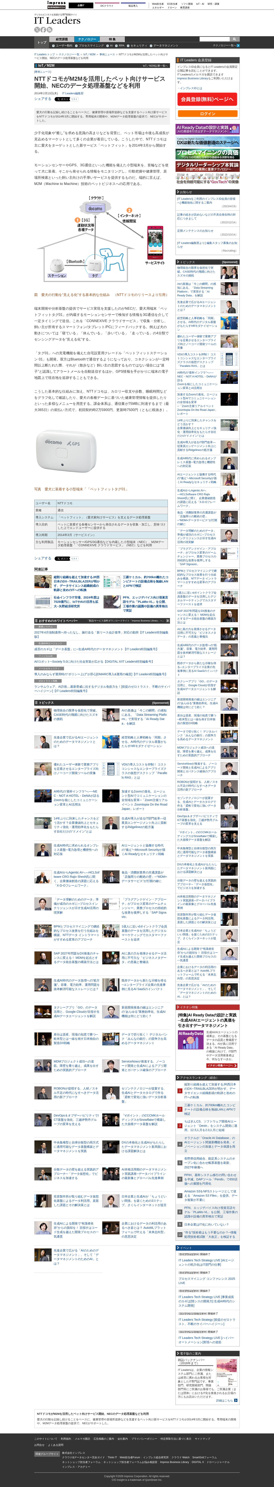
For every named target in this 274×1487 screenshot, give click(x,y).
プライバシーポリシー (144, 1438)
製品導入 (133, 6)
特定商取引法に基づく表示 (176, 1438)
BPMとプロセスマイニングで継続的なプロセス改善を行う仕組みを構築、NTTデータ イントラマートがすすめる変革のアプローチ (197, 578)
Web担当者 (158, 4)
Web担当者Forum (130, 1457)
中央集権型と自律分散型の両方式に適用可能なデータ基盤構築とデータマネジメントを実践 (76, 1147)
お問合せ (39, 1444)
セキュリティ (139, 45)
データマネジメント (166, 45)
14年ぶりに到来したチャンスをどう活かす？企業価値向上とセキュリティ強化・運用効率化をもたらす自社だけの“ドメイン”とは (196, 428)
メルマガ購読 (82, 1438)
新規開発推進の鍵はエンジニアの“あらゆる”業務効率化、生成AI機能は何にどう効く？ (143, 1012)
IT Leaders (57, 20)
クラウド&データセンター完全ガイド (83, 1457)
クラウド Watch (180, 1457)
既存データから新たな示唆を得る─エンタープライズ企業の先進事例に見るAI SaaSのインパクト (144, 985)
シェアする (42, 99)
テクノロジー (87, 39)
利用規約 (66, 1438)
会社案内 (123, 1438)
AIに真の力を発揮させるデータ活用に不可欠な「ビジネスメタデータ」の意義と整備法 (144, 958)
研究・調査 (213, 4)
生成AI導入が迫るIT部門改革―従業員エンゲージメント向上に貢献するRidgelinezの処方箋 (144, 823)
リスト (74, 99)
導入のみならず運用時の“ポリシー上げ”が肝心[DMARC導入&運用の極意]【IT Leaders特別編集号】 (101, 674)
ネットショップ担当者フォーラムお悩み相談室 (130, 1462)
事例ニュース (107, 54)
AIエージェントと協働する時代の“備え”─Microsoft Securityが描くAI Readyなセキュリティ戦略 (143, 850)
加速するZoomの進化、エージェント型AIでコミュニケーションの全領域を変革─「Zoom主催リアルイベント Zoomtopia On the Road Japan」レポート (145, 800)
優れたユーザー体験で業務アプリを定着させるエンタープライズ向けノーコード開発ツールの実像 (76, 769)
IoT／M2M (89, 54)
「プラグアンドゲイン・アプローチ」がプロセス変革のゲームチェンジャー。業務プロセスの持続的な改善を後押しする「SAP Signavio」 (144, 908)
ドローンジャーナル (218, 1462)
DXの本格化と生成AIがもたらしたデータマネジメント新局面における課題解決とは (144, 1147)
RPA (121, 45)
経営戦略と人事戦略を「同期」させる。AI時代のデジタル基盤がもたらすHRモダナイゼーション (144, 742)
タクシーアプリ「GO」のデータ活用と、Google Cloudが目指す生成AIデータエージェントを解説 (77, 1012)
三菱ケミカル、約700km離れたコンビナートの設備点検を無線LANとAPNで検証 (145, 581)
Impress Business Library (192, 78)
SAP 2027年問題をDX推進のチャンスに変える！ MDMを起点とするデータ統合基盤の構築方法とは (76, 958)
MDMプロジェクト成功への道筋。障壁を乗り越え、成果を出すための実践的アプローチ (76, 1066)
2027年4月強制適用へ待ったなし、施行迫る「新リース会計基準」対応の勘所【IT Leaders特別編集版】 (101, 634)
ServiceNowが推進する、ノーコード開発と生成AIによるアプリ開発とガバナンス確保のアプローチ (144, 1066)
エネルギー (158, 7)
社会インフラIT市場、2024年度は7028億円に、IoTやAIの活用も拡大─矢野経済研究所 (76, 602)
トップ (41, 42)
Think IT (112, 1457)
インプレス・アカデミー (76, 1466)
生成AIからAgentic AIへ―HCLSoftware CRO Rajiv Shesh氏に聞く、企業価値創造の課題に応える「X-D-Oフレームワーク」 (196, 498)
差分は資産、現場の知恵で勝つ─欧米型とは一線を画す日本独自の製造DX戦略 (76, 1039)
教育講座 (185, 7)
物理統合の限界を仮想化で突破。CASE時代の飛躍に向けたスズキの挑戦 (76, 715)
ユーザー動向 (64, 45)
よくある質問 (55, 1444)
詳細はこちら (224, 1400)
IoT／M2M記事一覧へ (155, 65)
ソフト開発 (187, 4)
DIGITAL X (198, 1462)
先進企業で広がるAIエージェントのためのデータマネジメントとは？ (76, 742)
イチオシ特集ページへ (221, 1065)
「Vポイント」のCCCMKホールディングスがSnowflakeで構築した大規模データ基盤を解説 (144, 1120)
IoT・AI (200, 4)
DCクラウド (107, 6)
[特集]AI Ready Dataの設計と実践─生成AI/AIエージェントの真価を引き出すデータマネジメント (207, 1020)
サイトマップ (202, 1438)
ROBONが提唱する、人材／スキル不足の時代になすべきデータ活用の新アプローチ (76, 1093)
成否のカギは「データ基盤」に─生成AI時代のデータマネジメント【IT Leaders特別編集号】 (96, 649)
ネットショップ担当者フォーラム (81, 1462)
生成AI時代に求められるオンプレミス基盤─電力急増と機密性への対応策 (76, 850)
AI (111, 45)
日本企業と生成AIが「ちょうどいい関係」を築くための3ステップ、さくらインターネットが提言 (144, 1201)
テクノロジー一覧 (69, 54)
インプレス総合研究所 (156, 1457)
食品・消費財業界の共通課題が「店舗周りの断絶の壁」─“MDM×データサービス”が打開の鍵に (144, 877)
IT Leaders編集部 (72, 93)
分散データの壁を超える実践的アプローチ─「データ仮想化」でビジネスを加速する (76, 1174)
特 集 (112, 39)
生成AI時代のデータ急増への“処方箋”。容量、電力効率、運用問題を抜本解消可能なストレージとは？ (77, 985)
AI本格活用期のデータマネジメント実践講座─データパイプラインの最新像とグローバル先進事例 (144, 1174)
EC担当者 (172, 4)
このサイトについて (45, 1438)
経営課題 (62, 39)
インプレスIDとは (191, 88)
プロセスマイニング (91, 45)
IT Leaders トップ (44, 54)
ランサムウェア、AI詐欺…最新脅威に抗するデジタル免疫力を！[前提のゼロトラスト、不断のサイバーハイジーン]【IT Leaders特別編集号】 (102, 689)
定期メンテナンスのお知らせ (195, 230)
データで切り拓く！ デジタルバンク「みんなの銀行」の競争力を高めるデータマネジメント (144, 1039)
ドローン (172, 7)
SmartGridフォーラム (204, 1457)
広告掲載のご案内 (104, 1438)
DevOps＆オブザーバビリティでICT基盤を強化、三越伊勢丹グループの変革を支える (76, 1120)
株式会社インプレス (73, 1452)
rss (49, 30)
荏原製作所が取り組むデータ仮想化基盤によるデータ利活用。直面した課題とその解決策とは (76, 1201)
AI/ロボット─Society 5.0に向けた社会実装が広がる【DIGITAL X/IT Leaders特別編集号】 (94, 661)
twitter (37, 30)
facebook (43, 30)
